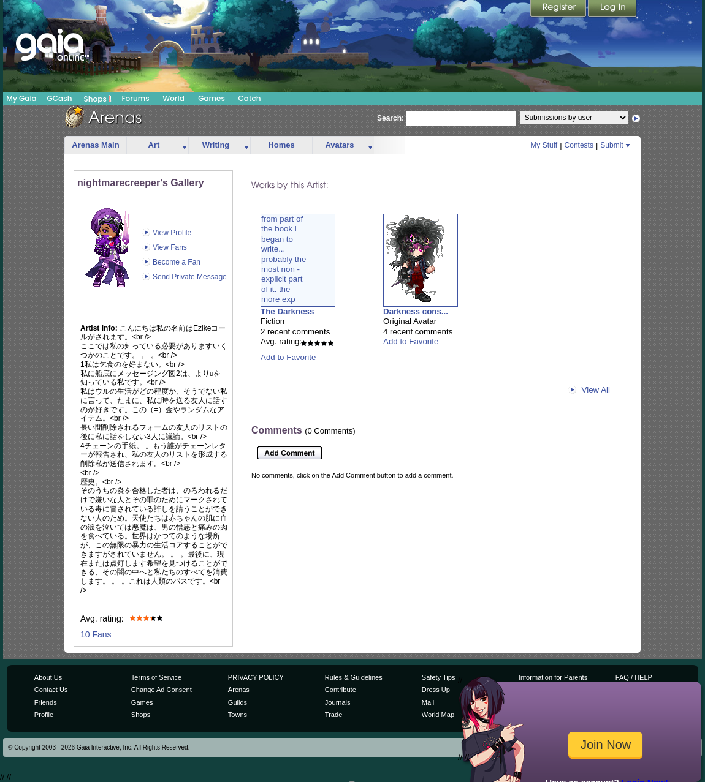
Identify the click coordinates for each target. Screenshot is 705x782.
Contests (579, 145)
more (184, 145)
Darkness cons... (415, 311)
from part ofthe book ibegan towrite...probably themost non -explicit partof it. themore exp (283, 259)
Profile (43, 714)
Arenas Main (95, 144)
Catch (249, 98)
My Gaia (21, 98)
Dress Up (436, 689)
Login (612, 9)
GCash (59, 98)
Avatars (339, 144)
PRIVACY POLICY (256, 677)
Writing (216, 144)
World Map (438, 714)
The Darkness (287, 311)
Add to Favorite (288, 357)
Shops (98, 98)
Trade (333, 714)
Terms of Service (156, 677)
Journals (338, 702)
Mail (428, 702)
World (173, 98)
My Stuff (543, 145)
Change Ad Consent (161, 689)
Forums (135, 98)
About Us (48, 677)
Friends (45, 702)
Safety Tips (438, 677)
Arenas (239, 689)
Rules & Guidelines (354, 677)
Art (154, 144)
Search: (390, 118)
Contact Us (51, 689)
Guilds (237, 702)
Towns (237, 714)
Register (559, 9)
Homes (281, 144)
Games (211, 98)
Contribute (340, 689)
